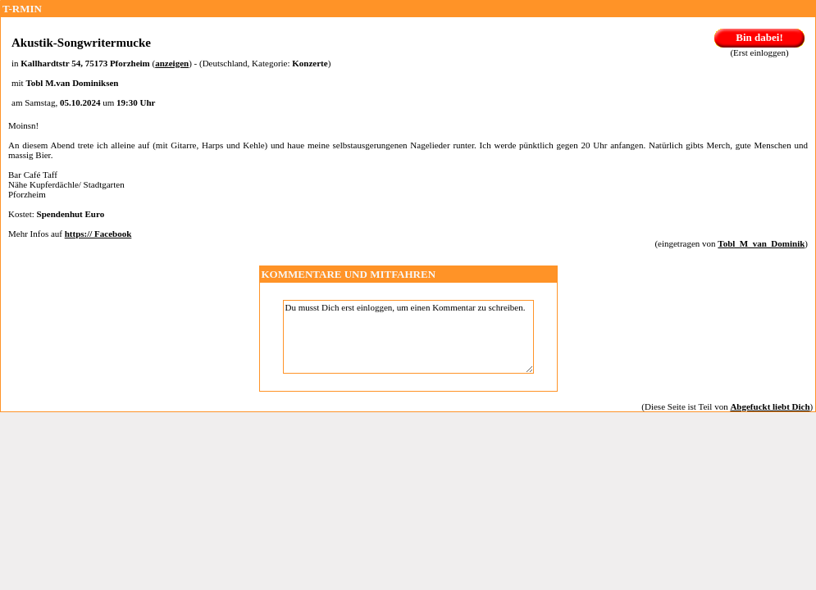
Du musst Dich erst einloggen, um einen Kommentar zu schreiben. (408, 337)
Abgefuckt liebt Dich (769, 406)
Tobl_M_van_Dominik (761, 243)
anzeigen (172, 63)
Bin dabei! (759, 37)
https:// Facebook (98, 233)
